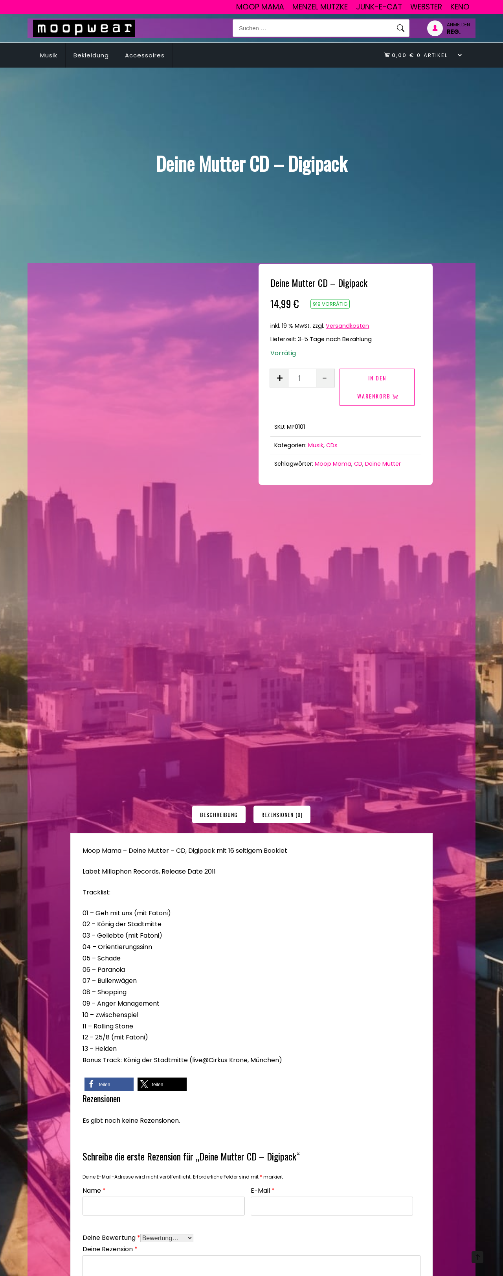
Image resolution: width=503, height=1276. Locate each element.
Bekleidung (91, 55)
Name (94, 888)
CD (358, 464)
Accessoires (145, 55)
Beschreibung (219, 513)
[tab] (219, 513)
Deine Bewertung (111, 935)
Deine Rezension (110, 947)
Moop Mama (260, 7)
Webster (426, 7)
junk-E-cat (379, 7)
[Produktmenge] (302, 378)
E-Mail (263, 888)
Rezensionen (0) (282, 513)
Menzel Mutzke (320, 7)
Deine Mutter (383, 464)
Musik (48, 55)
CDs (332, 445)
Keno (460, 7)
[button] (109, 783)
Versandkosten (347, 326)
